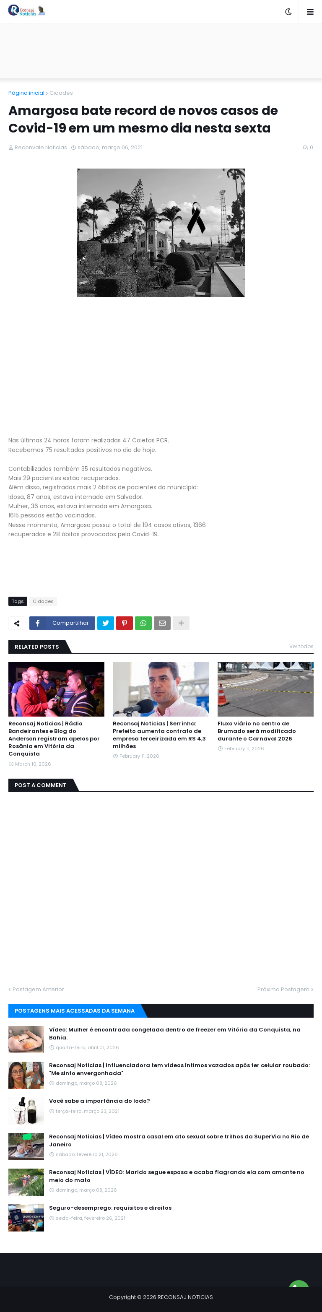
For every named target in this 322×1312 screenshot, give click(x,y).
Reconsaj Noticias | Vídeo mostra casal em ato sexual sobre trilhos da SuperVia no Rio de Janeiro (179, 1140)
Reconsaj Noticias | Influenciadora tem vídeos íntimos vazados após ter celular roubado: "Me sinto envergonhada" (179, 1069)
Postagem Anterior (38, 989)
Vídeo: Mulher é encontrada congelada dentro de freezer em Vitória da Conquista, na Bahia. (175, 1033)
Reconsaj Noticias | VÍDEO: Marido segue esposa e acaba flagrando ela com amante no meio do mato (176, 1176)
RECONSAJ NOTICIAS (185, 1297)
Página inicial (26, 93)
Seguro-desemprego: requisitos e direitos (110, 1208)
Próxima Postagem (283, 989)
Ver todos (301, 646)
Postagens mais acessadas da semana (75, 1011)
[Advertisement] (161, 51)
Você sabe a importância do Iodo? (99, 1101)
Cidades (61, 93)
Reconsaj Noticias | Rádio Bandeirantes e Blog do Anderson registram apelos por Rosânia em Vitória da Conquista (54, 739)
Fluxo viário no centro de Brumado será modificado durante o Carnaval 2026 (257, 731)
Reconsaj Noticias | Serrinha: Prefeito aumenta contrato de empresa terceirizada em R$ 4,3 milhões (159, 735)
